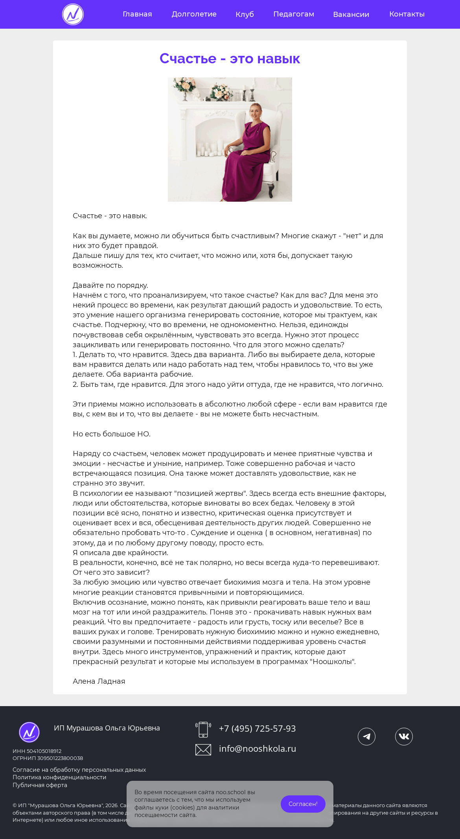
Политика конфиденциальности (60, 777)
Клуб (245, 14)
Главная (137, 14)
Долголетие (194, 14)
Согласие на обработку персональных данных (79, 769)
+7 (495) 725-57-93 (257, 728)
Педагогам (293, 14)
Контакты (407, 14)
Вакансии (351, 14)
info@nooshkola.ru (257, 748)
